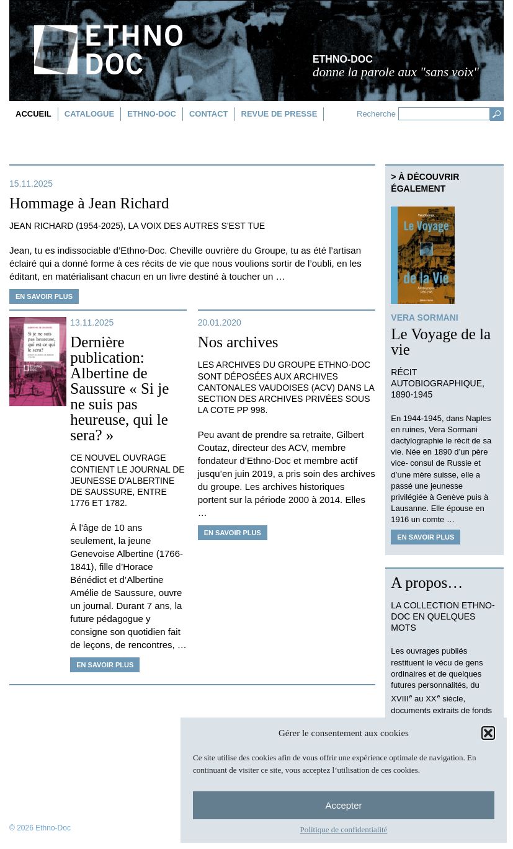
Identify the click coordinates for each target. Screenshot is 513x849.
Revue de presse (279, 113)
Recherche (376, 114)
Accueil (33, 113)
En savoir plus (44, 296)
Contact (208, 113)
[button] (488, 733)
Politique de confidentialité (344, 829)
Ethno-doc (151, 113)
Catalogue (89, 113)
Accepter (343, 805)
